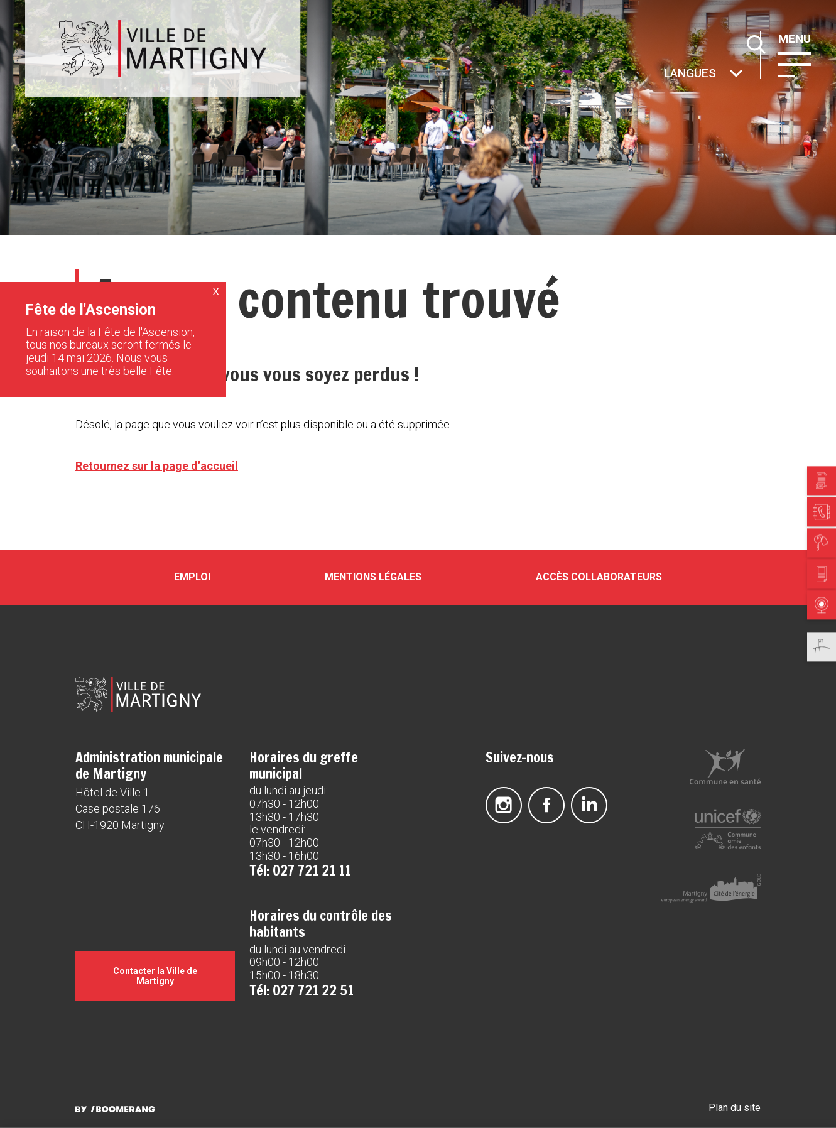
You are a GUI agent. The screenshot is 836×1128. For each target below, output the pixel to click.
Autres (662, 74)
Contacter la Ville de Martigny (155, 976)
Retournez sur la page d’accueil (156, 465)
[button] (794, 63)
